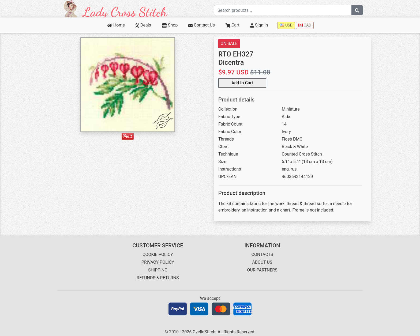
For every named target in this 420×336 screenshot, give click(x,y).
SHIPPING (157, 270)
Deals (143, 25)
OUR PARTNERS (262, 270)
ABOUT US (262, 262)
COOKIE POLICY (157, 254)
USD (286, 25)
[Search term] (283, 10)
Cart (232, 25)
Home (116, 25)
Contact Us (201, 25)
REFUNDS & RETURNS (158, 277)
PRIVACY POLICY (157, 262)
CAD (304, 25)
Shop (170, 25)
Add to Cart (242, 82)
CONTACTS (262, 254)
